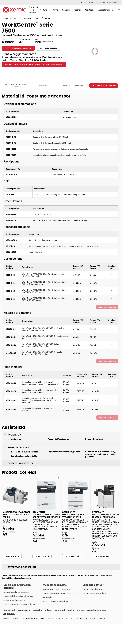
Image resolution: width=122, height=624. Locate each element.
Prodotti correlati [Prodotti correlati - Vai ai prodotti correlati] (73, 85)
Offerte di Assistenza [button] (20, 463)
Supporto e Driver (93, 584)
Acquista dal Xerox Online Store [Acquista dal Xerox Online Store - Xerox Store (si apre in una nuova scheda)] (57, 589)
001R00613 (10, 329)
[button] (58, 477)
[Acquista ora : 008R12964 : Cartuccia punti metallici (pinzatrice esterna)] (111, 409)
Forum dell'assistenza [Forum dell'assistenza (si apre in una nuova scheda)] (92, 589)
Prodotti (15, 18)
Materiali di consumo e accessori (15, 85)
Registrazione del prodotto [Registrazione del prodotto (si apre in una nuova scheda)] (95, 593)
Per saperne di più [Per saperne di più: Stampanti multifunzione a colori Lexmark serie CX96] (102, 556)
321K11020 (10, 246)
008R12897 (10, 383)
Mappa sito (9, 613)
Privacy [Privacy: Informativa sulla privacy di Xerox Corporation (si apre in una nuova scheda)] (49, 610)
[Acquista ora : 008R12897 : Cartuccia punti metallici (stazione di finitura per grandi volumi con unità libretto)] (111, 383)
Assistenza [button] (14, 435)
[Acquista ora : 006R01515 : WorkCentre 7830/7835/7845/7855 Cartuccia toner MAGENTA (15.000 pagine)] (111, 291)
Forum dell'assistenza (58, 439)
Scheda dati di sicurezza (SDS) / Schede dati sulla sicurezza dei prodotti (100, 454)
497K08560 (11, 117)
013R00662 (10, 353)
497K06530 (10, 220)
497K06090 (11, 174)
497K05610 (10, 252)
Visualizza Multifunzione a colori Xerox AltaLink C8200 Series (33, 64)
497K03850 (10, 155)
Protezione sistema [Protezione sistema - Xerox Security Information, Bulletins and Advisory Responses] (96, 610)
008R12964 (10, 409)
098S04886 (11, 240)
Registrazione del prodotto (24, 456)
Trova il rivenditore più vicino (55, 601)
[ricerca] (119, 9)
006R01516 (10, 299)
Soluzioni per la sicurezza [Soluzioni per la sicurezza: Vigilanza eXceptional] (14, 600)
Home (5, 18)
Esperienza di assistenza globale (64, 452)
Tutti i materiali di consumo (18, 48)
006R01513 (10, 275)
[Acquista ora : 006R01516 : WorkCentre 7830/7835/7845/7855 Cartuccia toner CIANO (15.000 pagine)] (111, 299)
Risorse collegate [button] (18, 447)
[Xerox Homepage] (14, 9)
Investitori (38, 610)
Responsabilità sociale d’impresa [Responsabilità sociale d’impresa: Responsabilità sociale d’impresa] (18, 596)
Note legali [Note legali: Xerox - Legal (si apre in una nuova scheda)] (60, 610)
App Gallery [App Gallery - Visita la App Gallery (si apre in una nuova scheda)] (48, 597)
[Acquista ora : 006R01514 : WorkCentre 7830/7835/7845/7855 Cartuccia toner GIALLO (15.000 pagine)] (111, 283)
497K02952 (10, 149)
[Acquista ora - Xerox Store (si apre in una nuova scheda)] (113, 2)
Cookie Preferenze (76, 610)
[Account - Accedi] (100, 2)
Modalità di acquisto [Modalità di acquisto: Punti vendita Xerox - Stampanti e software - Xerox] (55, 584)
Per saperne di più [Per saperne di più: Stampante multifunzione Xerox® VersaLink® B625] (72, 556)
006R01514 (10, 283)
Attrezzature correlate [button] (22, 567)
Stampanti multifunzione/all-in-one (36, 18)
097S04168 (10, 143)
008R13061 (10, 337)
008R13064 (10, 345)
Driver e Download (94, 439)
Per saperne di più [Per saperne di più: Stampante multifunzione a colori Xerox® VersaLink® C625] (42, 556)
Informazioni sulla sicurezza (24, 452)
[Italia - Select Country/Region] (91, 2)
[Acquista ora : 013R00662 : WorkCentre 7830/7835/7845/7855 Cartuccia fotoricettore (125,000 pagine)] (111, 353)
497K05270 (10, 214)
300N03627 (10, 194)
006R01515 (10, 291)
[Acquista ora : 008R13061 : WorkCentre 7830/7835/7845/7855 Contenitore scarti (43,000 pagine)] (111, 337)
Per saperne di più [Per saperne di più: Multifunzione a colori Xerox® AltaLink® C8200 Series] (12, 556)
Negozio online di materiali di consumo (60, 593)
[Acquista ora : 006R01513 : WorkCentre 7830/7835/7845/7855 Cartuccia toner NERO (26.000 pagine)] (111, 275)
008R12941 (10, 400)
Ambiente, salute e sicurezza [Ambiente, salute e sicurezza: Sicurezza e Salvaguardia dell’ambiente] (16, 592)
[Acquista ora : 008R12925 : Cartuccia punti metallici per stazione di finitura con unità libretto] (111, 391)
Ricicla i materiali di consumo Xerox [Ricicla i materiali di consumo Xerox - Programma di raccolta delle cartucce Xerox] (19, 604)
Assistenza (16, 439)
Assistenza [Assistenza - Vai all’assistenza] (44, 85)
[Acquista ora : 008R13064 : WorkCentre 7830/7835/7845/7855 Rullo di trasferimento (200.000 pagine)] (111, 345)
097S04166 (10, 137)
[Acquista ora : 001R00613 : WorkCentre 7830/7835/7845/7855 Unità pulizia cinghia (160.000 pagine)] (111, 329)
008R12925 (10, 391)
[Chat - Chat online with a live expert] (84, 2)
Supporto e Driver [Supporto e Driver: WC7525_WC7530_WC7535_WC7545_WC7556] (48, 48)
